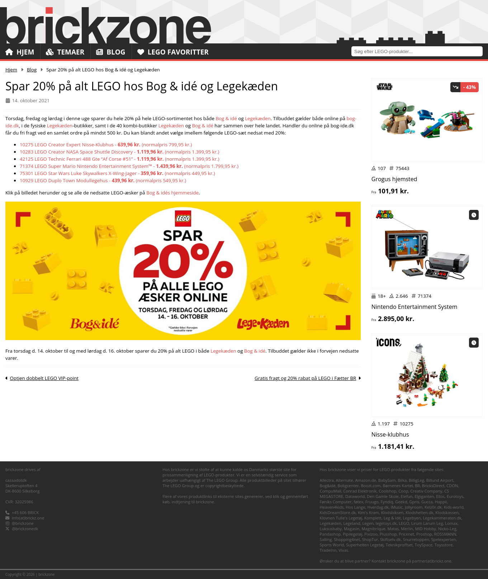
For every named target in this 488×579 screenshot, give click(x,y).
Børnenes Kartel (398, 485)
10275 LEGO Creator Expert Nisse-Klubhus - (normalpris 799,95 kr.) (106, 144)
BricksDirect (433, 485)
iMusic (397, 507)
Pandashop (330, 534)
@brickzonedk (25, 528)
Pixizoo (371, 534)
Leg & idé (392, 518)
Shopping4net (347, 539)
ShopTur (370, 539)
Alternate (344, 480)
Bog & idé (226, 118)
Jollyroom (413, 507)
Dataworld (355, 496)
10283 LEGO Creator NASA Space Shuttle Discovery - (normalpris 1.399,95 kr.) (119, 152)
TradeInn (328, 550)
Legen (367, 523)
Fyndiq (387, 501)
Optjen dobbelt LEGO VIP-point (44, 378)
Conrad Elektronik (359, 491)
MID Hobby (425, 528)
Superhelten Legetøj (365, 544)
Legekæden (257, 118)
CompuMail (330, 491)
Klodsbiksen (392, 512)
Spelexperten (443, 539)
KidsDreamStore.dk (338, 512)
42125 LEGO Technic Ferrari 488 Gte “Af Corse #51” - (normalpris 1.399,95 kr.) (119, 159)
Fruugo (372, 501)
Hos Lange (355, 507)
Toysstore (444, 544)
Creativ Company (426, 491)
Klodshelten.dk (419, 512)
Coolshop (387, 491)
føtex (358, 501)
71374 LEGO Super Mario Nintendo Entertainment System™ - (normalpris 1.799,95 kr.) (129, 166)
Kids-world (454, 507)
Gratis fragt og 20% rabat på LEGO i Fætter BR (305, 378)
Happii (441, 501)
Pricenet (406, 534)
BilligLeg (416, 480)
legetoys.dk (386, 523)
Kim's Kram (368, 512)
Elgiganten (424, 496)
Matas (393, 528)
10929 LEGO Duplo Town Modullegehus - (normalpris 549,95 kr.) (103, 180)
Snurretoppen (416, 539)
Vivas (343, 550)
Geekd (401, 501)
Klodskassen (446, 512)
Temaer (65, 52)
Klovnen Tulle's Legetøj (341, 518)
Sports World (332, 544)
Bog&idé (328, 485)
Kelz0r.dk (433, 507)
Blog (110, 52)
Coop (403, 491)
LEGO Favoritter (173, 52)
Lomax (451, 523)
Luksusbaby (331, 528)
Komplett (373, 518)
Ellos (440, 496)
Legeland (351, 523)
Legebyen (412, 518)
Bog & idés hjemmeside (172, 192)
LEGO (404, 523)
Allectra (327, 480)
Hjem (19, 52)
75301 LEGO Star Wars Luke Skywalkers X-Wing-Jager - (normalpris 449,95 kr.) (117, 173)
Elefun (407, 496)
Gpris (414, 501)
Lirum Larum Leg (427, 523)
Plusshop (388, 534)
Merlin (407, 528)
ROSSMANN (445, 534)
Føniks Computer (336, 501)
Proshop (424, 534)
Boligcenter (348, 485)
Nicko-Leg (447, 528)
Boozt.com (370, 485)
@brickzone (23, 523)
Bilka (402, 480)
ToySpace (423, 544)
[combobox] (419, 51)
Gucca (427, 501)
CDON (452, 485)
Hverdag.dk (378, 507)
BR (417, 485)
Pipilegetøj (352, 534)
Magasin (352, 528)
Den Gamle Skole (383, 496)
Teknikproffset (399, 544)
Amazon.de (365, 480)
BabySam (387, 480)
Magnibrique (373, 528)
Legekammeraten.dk (442, 518)
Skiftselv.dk (390, 539)
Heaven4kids (332, 507)
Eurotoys (455, 496)
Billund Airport (440, 480)
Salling (326, 539)
